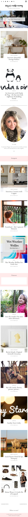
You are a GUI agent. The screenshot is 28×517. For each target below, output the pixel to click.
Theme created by (14, 515)
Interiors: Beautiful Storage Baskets (14, 58)
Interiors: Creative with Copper (14, 192)
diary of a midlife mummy (14, 5)
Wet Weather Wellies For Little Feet (14, 263)
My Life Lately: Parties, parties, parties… (14, 388)
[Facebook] (7, 1)
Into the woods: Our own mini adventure (14, 317)
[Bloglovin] (9, 1)
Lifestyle (14, 90)
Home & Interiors (14, 55)
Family (14, 224)
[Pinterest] (5, 1)
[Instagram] (3, 1)
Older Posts (23, 504)
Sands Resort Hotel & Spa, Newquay (14, 457)
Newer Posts (4, 504)
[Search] (13, 1)
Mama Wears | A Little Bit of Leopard (14, 493)
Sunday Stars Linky (14, 423)
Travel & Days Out (14, 454)
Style (14, 260)
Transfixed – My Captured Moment (14, 228)
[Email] (11, 1)
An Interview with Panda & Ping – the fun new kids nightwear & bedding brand (14, 96)
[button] (26, 1)
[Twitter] (1, 1)
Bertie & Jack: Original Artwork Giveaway (14, 353)
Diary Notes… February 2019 (14, 19)
